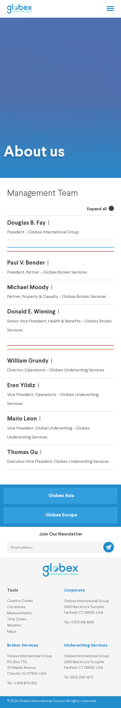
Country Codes (20, 601)
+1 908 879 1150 (25, 683)
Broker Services (22, 645)
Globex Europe (61, 515)
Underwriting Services (86, 645)
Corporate (74, 590)
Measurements (19, 613)
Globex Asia (61, 495)
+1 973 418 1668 (82, 622)
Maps (12, 632)
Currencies (16, 607)
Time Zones (16, 619)
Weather (14, 625)
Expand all (97, 209)
